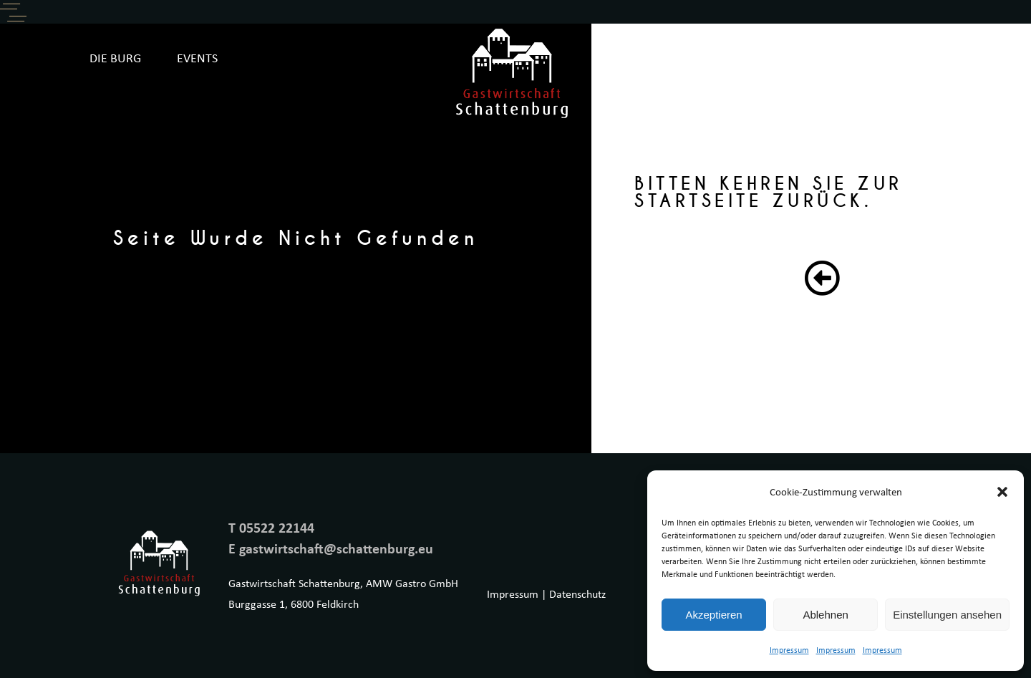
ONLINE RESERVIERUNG (871, 57)
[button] (1002, 492)
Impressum (789, 649)
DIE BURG (115, 57)
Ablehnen (825, 615)
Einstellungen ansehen (947, 615)
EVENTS (197, 57)
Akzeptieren (713, 615)
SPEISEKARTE (738, 57)
